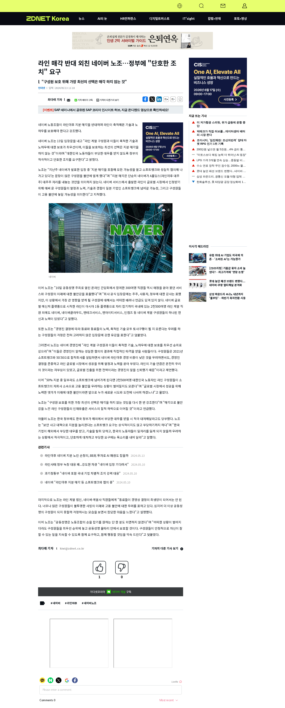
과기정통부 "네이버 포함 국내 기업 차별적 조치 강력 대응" (83, 473)
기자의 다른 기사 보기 (167, 548)
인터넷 (41, 88)
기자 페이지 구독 (83, 100)
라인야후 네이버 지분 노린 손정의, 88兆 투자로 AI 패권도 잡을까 (86, 455)
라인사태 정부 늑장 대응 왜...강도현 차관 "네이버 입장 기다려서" (87, 464)
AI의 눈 (102, 18)
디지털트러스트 (159, 18)
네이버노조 (90, 603)
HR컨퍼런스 (128, 18)
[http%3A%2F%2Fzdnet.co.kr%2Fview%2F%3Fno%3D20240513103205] (159, 99)
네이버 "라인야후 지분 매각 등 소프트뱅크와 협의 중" (79, 482)
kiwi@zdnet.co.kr (72, 548)
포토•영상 (240, 18)
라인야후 (72, 603)
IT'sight (189, 18)
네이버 (56, 603)
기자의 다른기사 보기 (107, 100)
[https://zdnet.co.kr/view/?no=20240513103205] (145, 99)
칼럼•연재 (214, 18)
